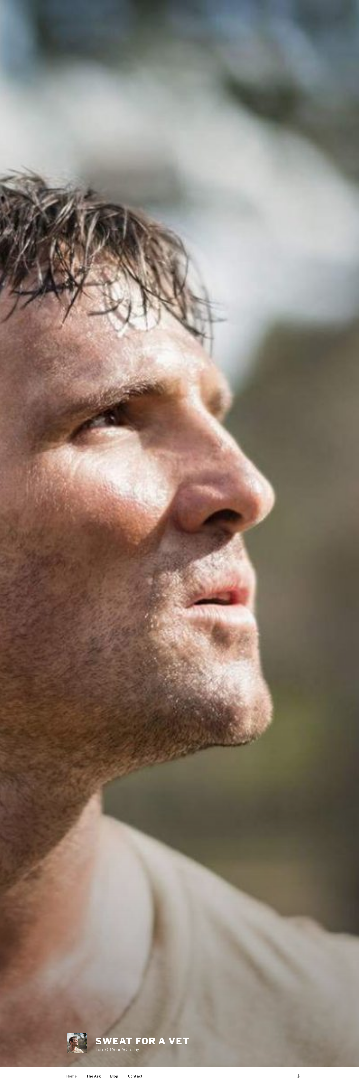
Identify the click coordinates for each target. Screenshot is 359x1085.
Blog (114, 1076)
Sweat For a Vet (142, 1041)
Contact (135, 1076)
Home (71, 1076)
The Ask (93, 1076)
